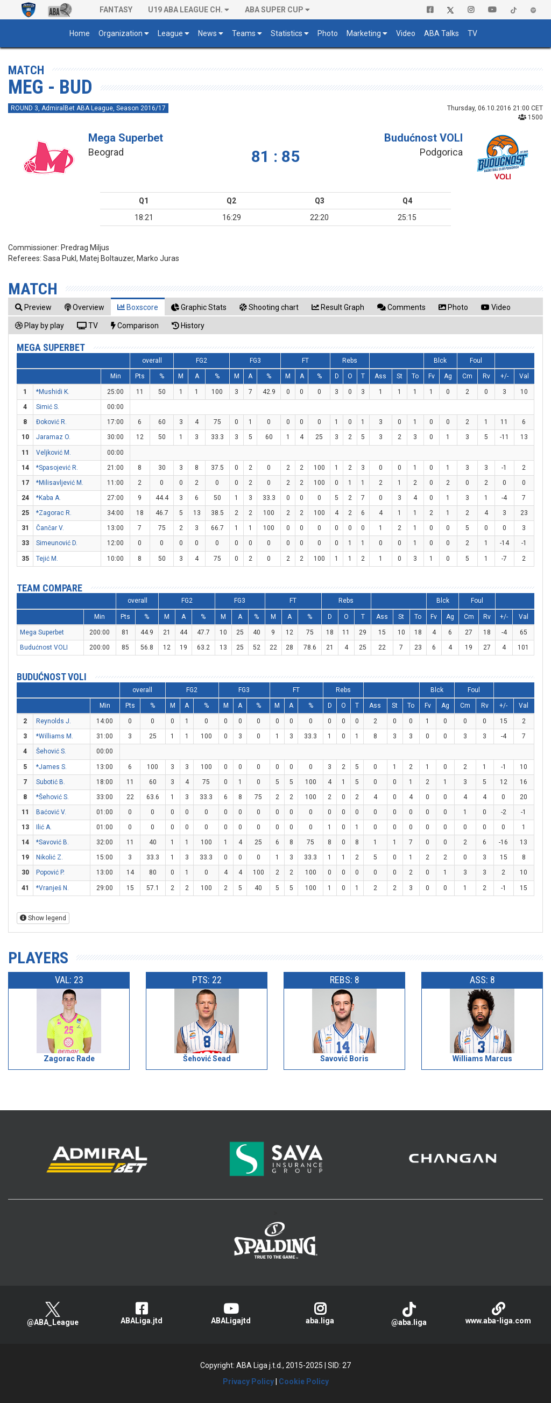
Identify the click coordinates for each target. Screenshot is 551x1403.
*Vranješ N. (52, 888)
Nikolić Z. (49, 857)
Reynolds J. (53, 721)
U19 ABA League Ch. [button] (185, 9)
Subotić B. (50, 782)
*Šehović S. (52, 797)
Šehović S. (51, 751)
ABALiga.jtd (142, 1313)
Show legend (43, 918)
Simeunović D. (56, 543)
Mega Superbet (125, 137)
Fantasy (116, 9)
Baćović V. (51, 812)
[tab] (33, 307)
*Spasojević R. (57, 467)
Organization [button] (120, 33)
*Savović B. (52, 842)
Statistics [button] (286, 33)
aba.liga (320, 1313)
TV (472, 33)
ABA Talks (441, 33)
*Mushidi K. (52, 392)
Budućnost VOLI (423, 137)
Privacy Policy (248, 1381)
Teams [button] (244, 33)
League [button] (170, 33)
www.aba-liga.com (498, 1313)
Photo (327, 33)
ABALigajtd (230, 1313)
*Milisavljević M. (59, 483)
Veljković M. (53, 452)
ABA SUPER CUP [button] (274, 9)
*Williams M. (54, 736)
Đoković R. (51, 422)
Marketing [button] (364, 33)
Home (79, 33)
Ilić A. (44, 827)
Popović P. (50, 872)
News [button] (207, 33)
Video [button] (405, 33)
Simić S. (47, 407)
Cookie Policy (304, 1381)
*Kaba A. (48, 498)
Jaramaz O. (53, 437)
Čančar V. (50, 528)
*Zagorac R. (54, 513)
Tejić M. (47, 558)
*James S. (51, 767)
